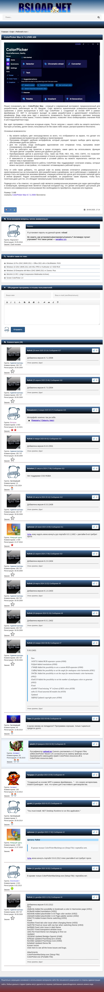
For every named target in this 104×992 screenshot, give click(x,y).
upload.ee (47, 751)
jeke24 (32, 744)
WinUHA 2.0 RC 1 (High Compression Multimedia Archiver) (27, 274)
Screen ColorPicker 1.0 (14, 278)
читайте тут (61, 239)
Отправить (18, 330)
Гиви (29, 719)
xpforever (31, 527)
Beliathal (30, 468)
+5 (10, 210)
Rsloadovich (32, 410)
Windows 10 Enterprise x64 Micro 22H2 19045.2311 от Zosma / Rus (31, 271)
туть (29, 534)
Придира (30, 775)
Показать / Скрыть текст (42, 420)
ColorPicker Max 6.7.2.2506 (24, 195)
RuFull (29, 351)
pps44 (29, 803)
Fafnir (29, 868)
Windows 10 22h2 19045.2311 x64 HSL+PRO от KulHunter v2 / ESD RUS (33, 267)
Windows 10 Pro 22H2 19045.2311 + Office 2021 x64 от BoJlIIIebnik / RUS (33, 263)
